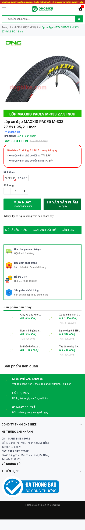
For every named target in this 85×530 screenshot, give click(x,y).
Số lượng (8, 185)
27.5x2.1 (22, 178)
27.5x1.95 (10, 179)
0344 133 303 (30, 281)
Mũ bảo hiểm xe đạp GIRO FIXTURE (39, 346)
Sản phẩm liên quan (20, 366)
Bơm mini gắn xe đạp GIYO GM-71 (39, 330)
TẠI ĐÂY (49, 160)
